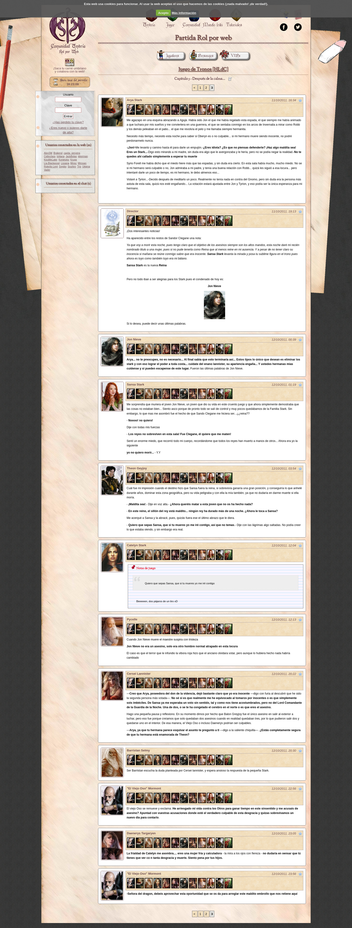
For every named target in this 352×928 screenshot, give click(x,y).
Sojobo (63, 166)
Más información (184, 13)
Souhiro (72, 166)
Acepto (163, 13)
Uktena (86, 166)
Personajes (201, 55)
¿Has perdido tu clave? (68, 122)
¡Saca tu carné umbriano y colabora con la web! (69, 70)
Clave (68, 105)
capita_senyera (72, 153)
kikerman (83, 156)
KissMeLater (50, 159)
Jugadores (168, 55)
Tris (79, 166)
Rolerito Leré (51, 166)
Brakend (57, 153)
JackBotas (71, 156)
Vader (47, 170)
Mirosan (82, 163)
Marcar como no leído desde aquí (300, 100)
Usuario (68, 94)
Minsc (73, 163)
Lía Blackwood (52, 163)
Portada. (67, 31)
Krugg (73, 159)
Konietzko (64, 159)
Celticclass (50, 156)
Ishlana (60, 156)
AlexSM (48, 153)
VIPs (231, 55)
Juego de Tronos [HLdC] (203, 69)
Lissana (65, 163)
